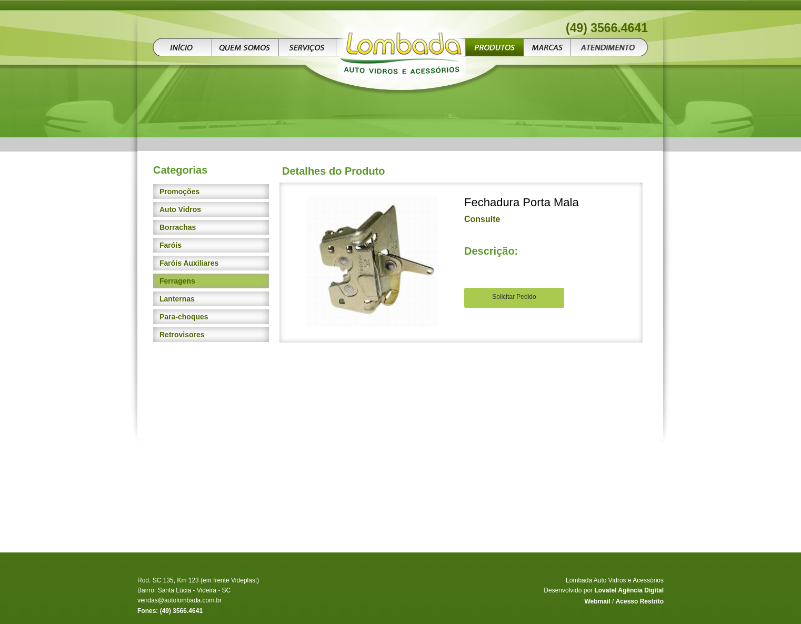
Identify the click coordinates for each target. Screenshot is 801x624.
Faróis (170, 245)
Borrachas (177, 227)
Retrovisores (182, 334)
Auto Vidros (180, 209)
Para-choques (183, 317)
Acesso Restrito (640, 601)
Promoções (179, 191)
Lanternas (177, 299)
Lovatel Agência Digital (629, 590)
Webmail (597, 601)
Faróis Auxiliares (188, 263)
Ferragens (177, 281)
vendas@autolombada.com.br (179, 600)
